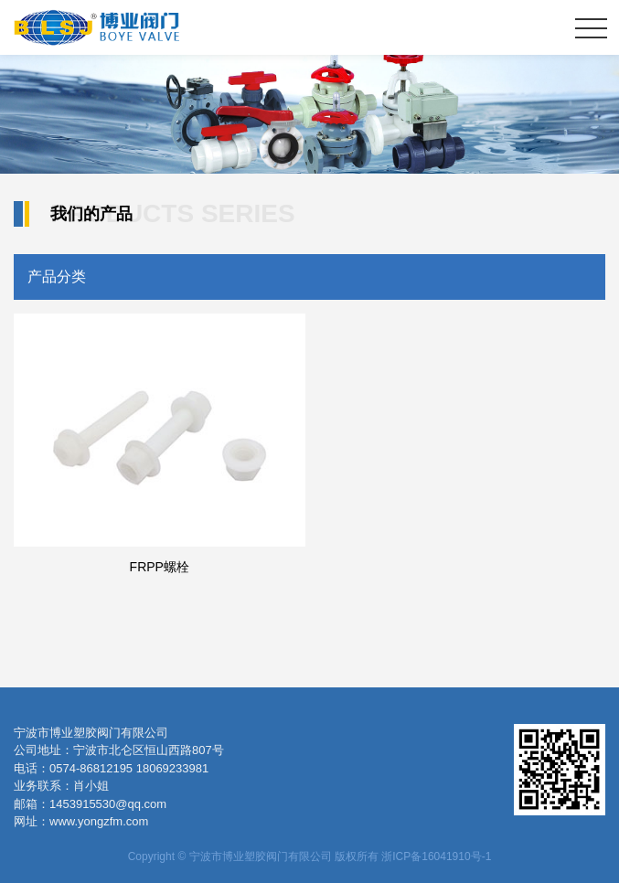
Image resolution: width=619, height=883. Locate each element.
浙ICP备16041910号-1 (436, 856)
